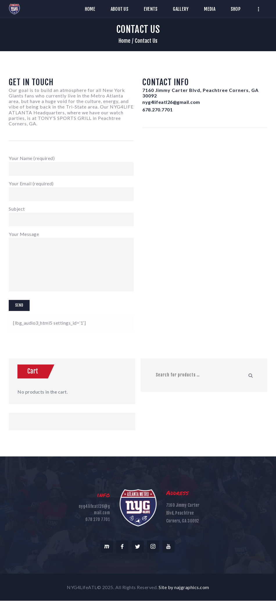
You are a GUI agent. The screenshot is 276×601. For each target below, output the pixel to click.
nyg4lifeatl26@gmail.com (171, 102)
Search (251, 375)
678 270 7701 (97, 519)
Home (124, 41)
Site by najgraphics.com (184, 587)
